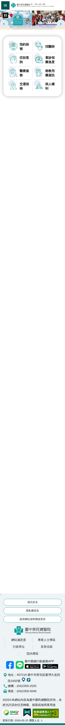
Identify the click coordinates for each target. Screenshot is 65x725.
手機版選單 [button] (5, 5)
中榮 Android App (50, 666)
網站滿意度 (18, 640)
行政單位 (19, 646)
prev (4, 24)
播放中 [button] (5, 15)
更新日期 (8, 720)
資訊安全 (32, 602)
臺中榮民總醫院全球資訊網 (32, 5)
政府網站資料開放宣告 (33, 619)
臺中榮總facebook (10, 665)
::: (0, 11)
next (61, 24)
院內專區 (32, 653)
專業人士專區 (46, 640)
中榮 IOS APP (33, 666)
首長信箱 (47, 646)
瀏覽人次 (34, 720)
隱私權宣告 (32, 610)
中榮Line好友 (20, 665)
